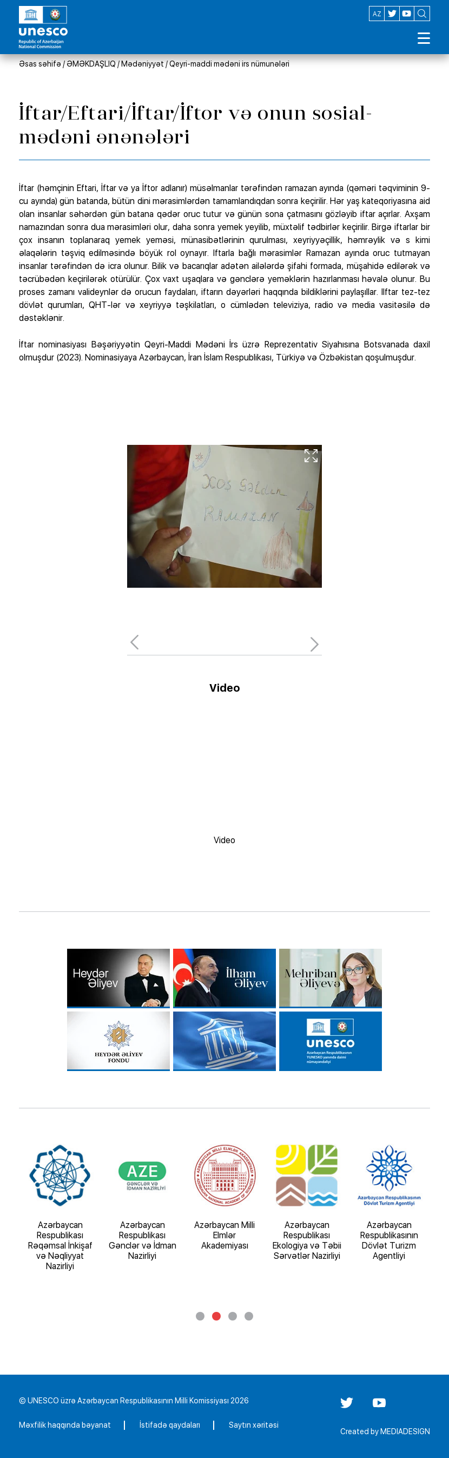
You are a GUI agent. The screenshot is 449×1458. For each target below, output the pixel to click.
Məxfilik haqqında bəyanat (65, 1425)
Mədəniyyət (142, 64)
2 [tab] (216, 1316)
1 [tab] (200, 1316)
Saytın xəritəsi (254, 1425)
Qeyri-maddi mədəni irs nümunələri (229, 64)
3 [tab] (232, 1316)
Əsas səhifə (40, 64)
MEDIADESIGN (405, 1431)
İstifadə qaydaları (170, 1425)
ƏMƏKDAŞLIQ (91, 64)
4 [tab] (249, 1316)
